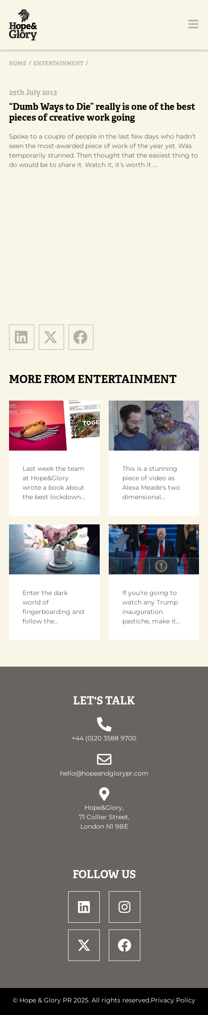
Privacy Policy (173, 1000)
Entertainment (58, 63)
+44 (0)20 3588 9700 (104, 738)
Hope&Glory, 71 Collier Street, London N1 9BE (104, 816)
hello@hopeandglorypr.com (104, 773)
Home (18, 63)
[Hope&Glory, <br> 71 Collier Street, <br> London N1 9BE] (104, 794)
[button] (21, 337)
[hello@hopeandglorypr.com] (104, 759)
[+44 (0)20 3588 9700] (104, 724)
